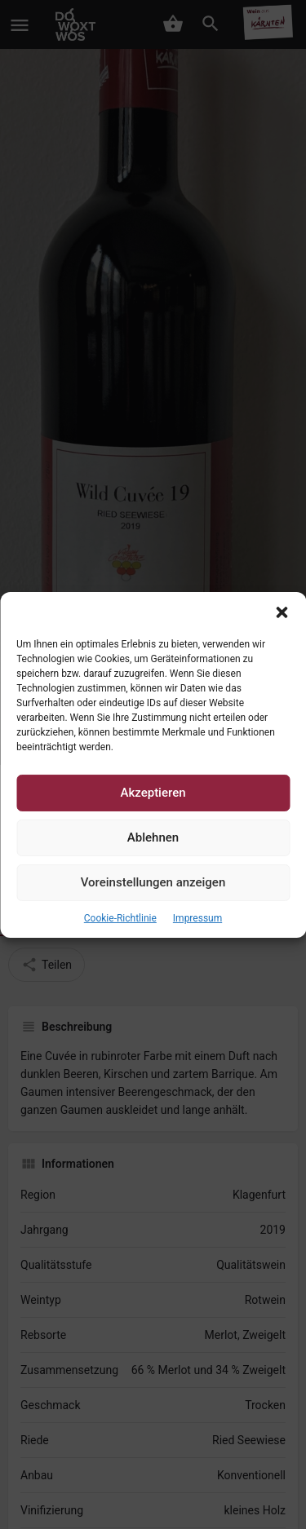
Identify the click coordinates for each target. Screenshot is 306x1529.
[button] (281, 611)
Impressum (197, 917)
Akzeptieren (152, 792)
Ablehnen (153, 837)
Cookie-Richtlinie (120, 917)
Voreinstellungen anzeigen (153, 882)
